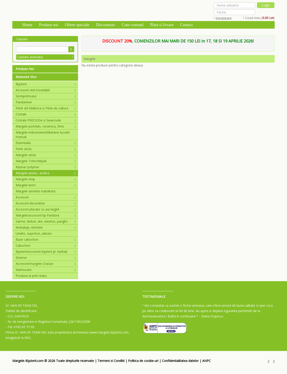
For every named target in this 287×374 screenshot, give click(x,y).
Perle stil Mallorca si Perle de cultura (46, 108)
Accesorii (46, 197)
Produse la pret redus (31, 276)
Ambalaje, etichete (46, 227)
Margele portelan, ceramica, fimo (46, 126)
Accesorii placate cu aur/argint (46, 209)
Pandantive (46, 102)
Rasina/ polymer (46, 167)
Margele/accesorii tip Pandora (46, 215)
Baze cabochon (46, 239)
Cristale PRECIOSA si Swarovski (46, 120)
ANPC (206, 361)
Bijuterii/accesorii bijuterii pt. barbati (46, 251)
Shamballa (46, 143)
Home (27, 25)
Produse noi (48, 25)
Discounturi (105, 25)
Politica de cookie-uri (143, 361)
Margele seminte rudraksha (35, 191)
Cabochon (46, 245)
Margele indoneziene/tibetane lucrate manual (43, 134)
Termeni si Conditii (111, 361)
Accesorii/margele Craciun (46, 263)
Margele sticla (46, 155)
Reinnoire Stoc (26, 77)
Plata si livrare (161, 25)
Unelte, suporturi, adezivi (34, 233)
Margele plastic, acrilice (46, 173)
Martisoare (46, 270)
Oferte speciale (77, 25)
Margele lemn (46, 185)
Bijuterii (46, 84)
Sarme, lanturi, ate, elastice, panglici (46, 221)
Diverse (46, 257)
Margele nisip (46, 179)
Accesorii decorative (46, 203)
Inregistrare (223, 18)
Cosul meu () (259, 18)
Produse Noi (25, 69)
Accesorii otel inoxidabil (46, 90)
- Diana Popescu (211, 316)
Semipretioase (46, 96)
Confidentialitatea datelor (180, 361)
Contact (186, 25)
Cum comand (133, 25)
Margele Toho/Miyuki (46, 161)
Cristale (46, 114)
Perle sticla (46, 149)
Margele (90, 59)
